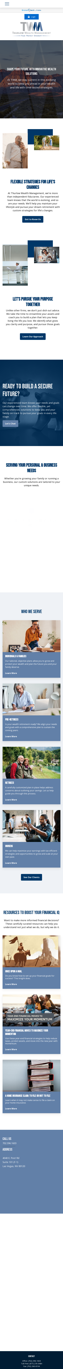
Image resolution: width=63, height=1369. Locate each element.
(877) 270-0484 (35, 1363)
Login (31, 17)
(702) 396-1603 (34, 1361)
